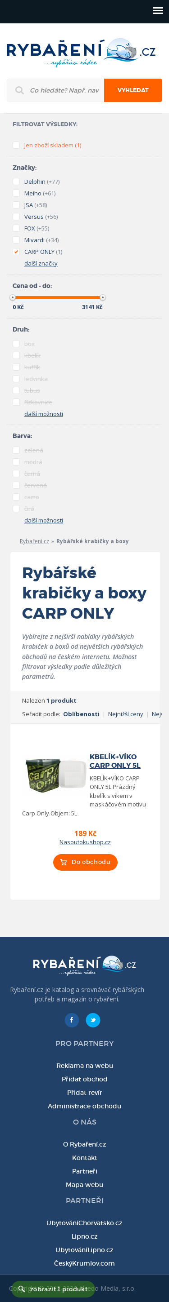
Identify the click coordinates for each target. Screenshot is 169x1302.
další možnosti (43, 414)
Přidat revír (84, 1093)
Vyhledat (133, 90)
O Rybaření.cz (84, 1144)
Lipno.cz (85, 1236)
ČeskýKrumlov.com (84, 1263)
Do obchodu (91, 862)
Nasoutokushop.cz (85, 842)
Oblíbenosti (81, 714)
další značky (41, 263)
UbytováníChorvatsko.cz (84, 1223)
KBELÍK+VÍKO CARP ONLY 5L (115, 761)
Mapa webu (84, 1185)
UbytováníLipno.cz (84, 1250)
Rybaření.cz (34, 541)
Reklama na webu (84, 1066)
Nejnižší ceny (125, 714)
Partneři (84, 1171)
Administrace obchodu (84, 1106)
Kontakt (84, 1158)
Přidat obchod (85, 1079)
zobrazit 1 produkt (59, 1289)
